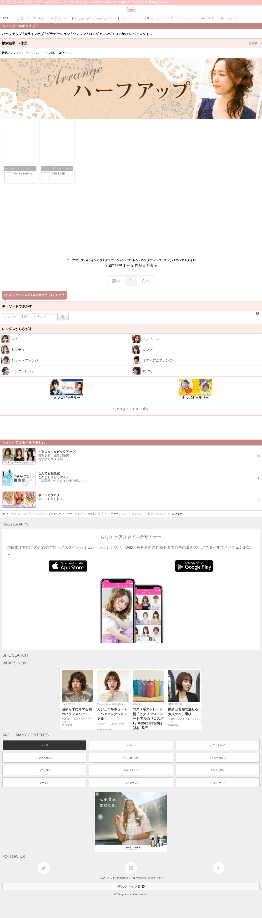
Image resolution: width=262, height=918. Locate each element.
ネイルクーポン (131, 782)
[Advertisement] (131, 222)
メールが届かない (137, 878)
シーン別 (48, 53)
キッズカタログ (131, 757)
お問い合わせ (156, 878)
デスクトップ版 (131, 886)
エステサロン (217, 770)
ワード (65, 53)
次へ (145, 280)
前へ (116, 280)
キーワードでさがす (17, 306)
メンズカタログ (44, 757)
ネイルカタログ (217, 757)
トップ (44, 745)
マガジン (131, 745)
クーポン (44, 782)
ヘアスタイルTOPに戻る (131, 409)
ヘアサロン (44, 770)
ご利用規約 (120, 878)
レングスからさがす (17, 329)
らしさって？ (105, 878)
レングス (16, 53)
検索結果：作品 (132, 43)
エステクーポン (217, 782)
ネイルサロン (131, 770)
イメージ (32, 53)
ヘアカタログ (217, 745)
